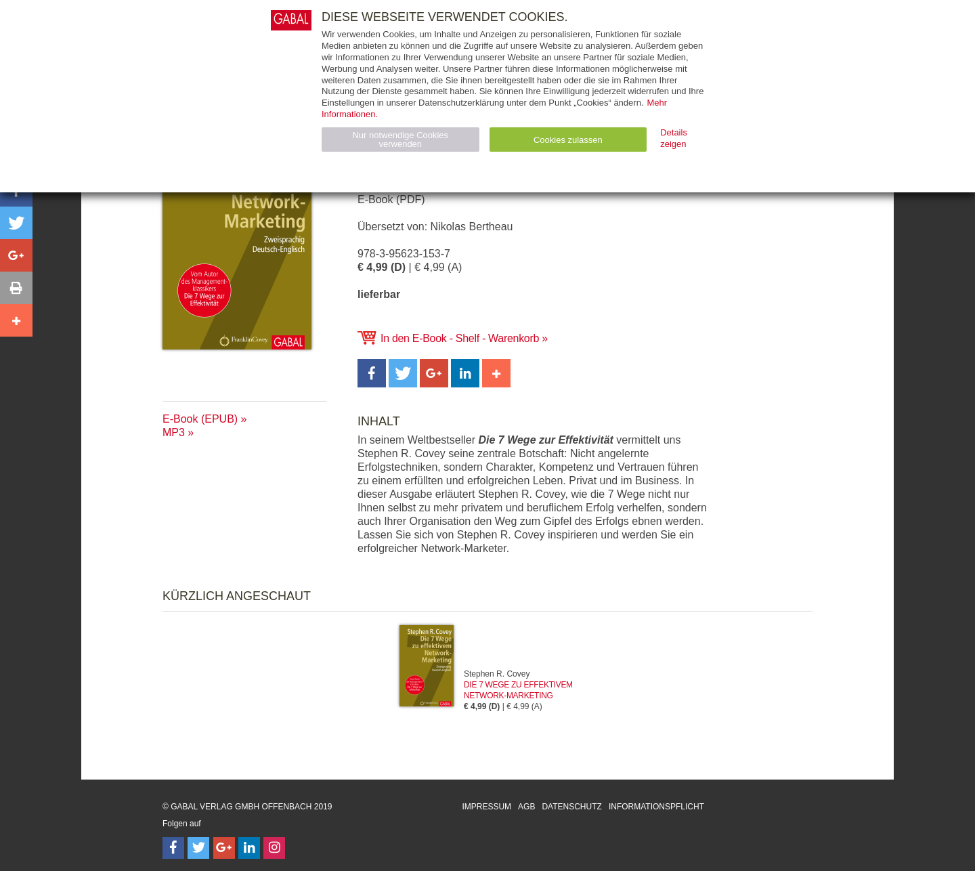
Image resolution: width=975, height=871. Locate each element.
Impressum (486, 806)
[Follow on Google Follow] (224, 848)
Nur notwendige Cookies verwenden (400, 139)
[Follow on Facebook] (173, 848)
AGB (526, 806)
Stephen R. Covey (496, 674)
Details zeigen (673, 138)
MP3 (173, 432)
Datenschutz (571, 806)
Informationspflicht (656, 806)
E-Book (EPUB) (200, 419)
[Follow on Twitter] (198, 848)
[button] (372, 373)
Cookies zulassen (568, 140)
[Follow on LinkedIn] (249, 848)
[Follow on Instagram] (274, 848)
